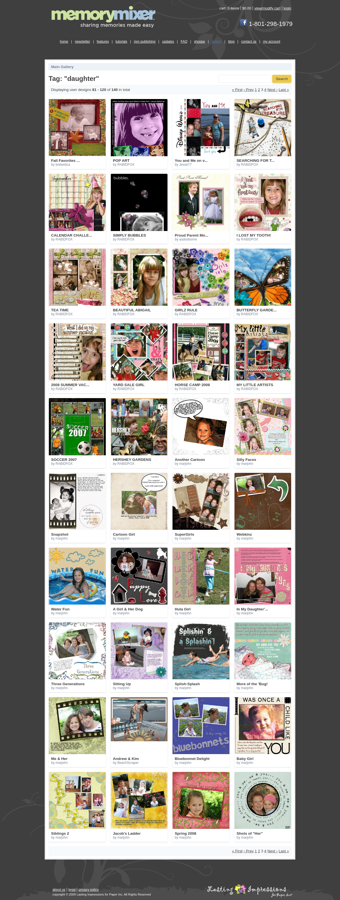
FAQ (184, 42)
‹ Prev (249, 90)
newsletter (82, 42)
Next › (272, 90)
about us (58, 890)
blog (231, 42)
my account (271, 42)
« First (237, 90)
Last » (284, 90)
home (64, 42)
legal (71, 890)
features (103, 42)
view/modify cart (267, 8)
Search (282, 79)
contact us (249, 42)
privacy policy (88, 890)
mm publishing (144, 42)
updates (168, 42)
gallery (216, 42)
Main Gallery (62, 67)
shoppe (199, 42)
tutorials (121, 42)
